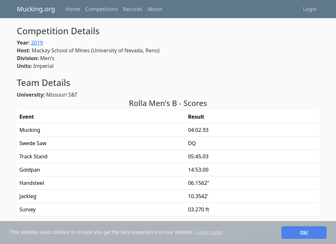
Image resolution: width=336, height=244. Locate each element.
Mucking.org (36, 9)
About (155, 9)
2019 (37, 42)
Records (132, 9)
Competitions (101, 9)
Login (310, 9)
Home (72, 9)
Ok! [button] (304, 232)
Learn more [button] (209, 232)
